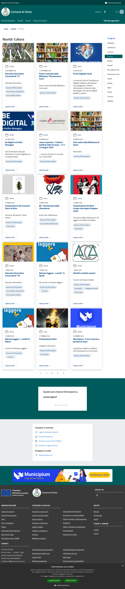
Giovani (110, 65)
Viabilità (110, 101)
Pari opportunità (113, 69)
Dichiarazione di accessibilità (73, 561)
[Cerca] (121, 11)
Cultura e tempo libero (40, 515)
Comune (110, 52)
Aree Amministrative (8, 515)
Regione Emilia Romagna (10, 2)
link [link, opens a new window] (83, 576)
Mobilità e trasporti (39, 538)
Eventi (96, 533)
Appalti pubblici (37, 527)
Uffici (3, 519)
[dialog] (62, 576)
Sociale (109, 83)
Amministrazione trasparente (73, 549)
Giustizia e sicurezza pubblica (73, 515)
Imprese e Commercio (40, 523)
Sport (109, 87)
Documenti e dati (7, 534)
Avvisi (43, 67)
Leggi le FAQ (36, 557)
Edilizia (109, 61)
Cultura (110, 56)
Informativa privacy (70, 553)
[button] (62, 585)
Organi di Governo (7, 511)
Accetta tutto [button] (54, 581)
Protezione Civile (113, 74)
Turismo (110, 96)
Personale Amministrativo (10, 530)
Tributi (109, 92)
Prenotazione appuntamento (42, 549)
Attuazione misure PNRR (10, 538)
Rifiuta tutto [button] (71, 580)
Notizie (9, 67)
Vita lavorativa (37, 519)
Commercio (111, 47)
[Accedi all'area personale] (113, 2)
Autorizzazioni (68, 530)
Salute (109, 78)
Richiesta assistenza (39, 561)
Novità (13, 29)
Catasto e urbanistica (39, 530)
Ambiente (110, 43)
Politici (3, 527)
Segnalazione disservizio (41, 553)
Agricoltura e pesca (70, 534)
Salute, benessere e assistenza (74, 527)
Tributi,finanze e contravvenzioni (75, 519)
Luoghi (96, 529)
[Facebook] (102, 11)
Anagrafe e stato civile (40, 511)
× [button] (122, 566)
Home (6, 29)
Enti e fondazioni (7, 523)
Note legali (67, 557)
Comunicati (98, 515)
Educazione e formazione (72, 511)
